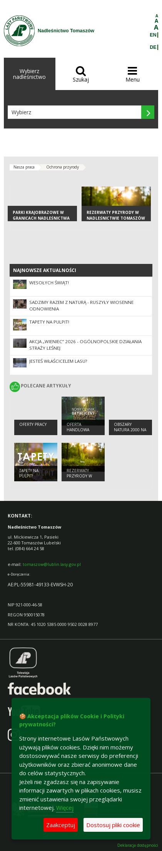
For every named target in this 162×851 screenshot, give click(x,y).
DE (153, 47)
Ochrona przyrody (62, 167)
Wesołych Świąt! (49, 282)
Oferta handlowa (78, 427)
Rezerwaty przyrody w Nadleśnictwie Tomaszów (116, 215)
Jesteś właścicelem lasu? (58, 361)
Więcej (64, 807)
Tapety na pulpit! (49, 322)
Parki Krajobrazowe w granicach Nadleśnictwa (41, 215)
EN (153, 35)
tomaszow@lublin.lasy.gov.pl (52, 564)
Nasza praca (24, 167)
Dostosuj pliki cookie (113, 825)
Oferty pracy (33, 424)
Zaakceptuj (60, 825)
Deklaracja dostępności (137, 845)
